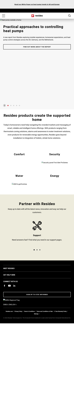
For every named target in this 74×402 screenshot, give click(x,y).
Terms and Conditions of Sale (45, 340)
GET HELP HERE (12, 306)
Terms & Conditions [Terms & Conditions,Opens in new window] (29, 340)
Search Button (69, 15)
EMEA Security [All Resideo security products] (54, 166)
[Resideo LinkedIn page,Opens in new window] (14, 317)
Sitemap (36, 342)
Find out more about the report (37, 88)
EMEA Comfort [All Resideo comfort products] (19, 166)
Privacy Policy (18, 340)
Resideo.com (9, 340)
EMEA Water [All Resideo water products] (19, 203)
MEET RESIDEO (12, 299)
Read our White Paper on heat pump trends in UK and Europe (37, 4)
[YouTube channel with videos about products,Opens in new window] (9, 317)
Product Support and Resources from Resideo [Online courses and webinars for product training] (37, 265)
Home (37, 16)
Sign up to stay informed (37, 326)
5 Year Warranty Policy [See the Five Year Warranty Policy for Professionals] (60, 340)
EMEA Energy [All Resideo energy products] (54, 203)
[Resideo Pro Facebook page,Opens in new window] (4, 317)
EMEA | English (16, 333)
